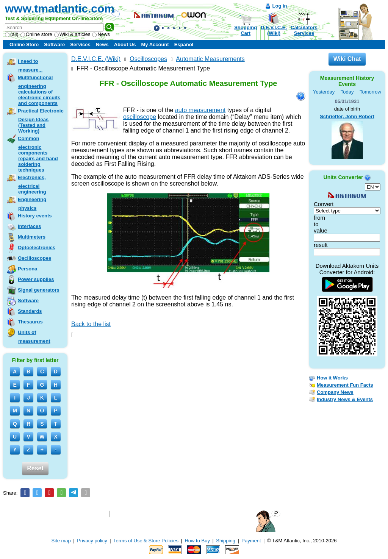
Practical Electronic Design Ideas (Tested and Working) (41, 121)
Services (80, 44)
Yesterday (324, 92)
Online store (36, 34)
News (101, 34)
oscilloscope (139, 117)
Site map (61, 540)
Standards (30, 311)
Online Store (24, 44)
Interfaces (29, 226)
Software (54, 44)
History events (35, 216)
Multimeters (31, 237)
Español (184, 44)
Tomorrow (370, 92)
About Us (125, 44)
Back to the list (91, 324)
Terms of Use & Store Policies (145, 540)
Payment (251, 540)
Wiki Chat (347, 59)
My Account (155, 44)
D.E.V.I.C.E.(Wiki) (274, 30)
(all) (12, 34)
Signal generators (38, 290)
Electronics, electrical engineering (32, 185)
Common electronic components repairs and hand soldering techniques (38, 154)
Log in (279, 6)
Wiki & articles (72, 34)
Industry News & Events (345, 399)
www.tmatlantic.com (59, 8)
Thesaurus (30, 322)
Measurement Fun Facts (345, 385)
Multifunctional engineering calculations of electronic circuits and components (39, 90)
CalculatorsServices (304, 30)
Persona (27, 269)
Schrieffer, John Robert (347, 116)
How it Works (332, 378)
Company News (335, 392)
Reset (35, 468)
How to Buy (197, 540)
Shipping (225, 540)
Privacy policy (92, 540)
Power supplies (36, 279)
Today (347, 92)
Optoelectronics (36, 247)
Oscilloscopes (34, 258)
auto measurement (200, 110)
